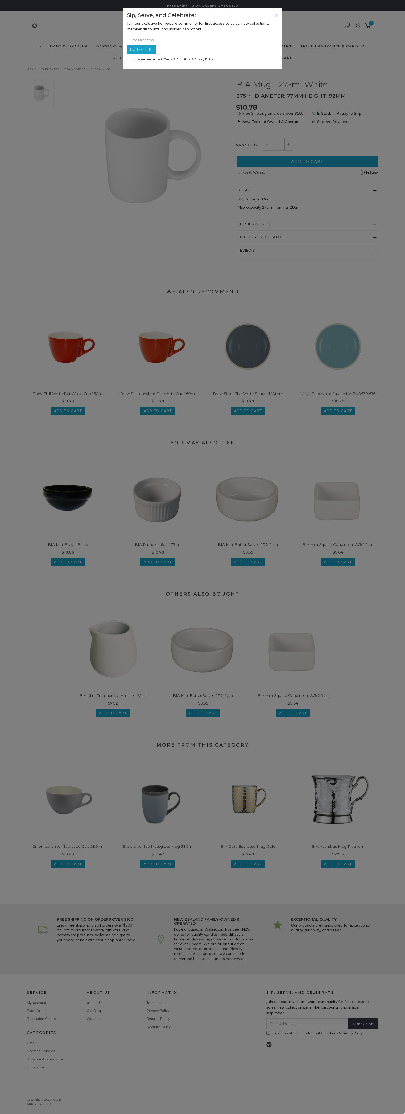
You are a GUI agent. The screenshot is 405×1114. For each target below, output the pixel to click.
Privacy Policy (204, 59)
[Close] (276, 15)
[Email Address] (166, 40)
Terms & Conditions (177, 59)
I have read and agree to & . (170, 59)
